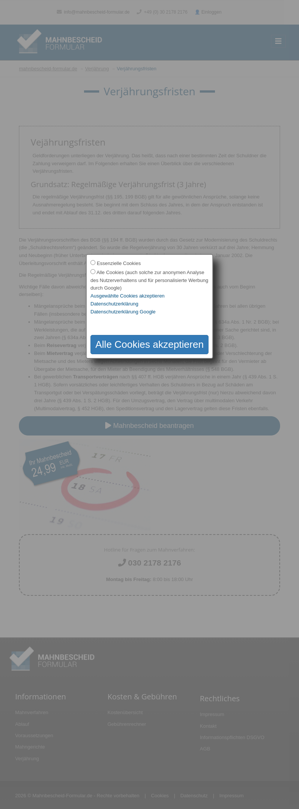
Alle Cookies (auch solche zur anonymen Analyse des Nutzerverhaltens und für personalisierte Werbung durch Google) (149, 280)
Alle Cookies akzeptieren (149, 344)
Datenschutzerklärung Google (123, 312)
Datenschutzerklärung (114, 304)
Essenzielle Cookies (119, 263)
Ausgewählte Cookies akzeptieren (127, 296)
